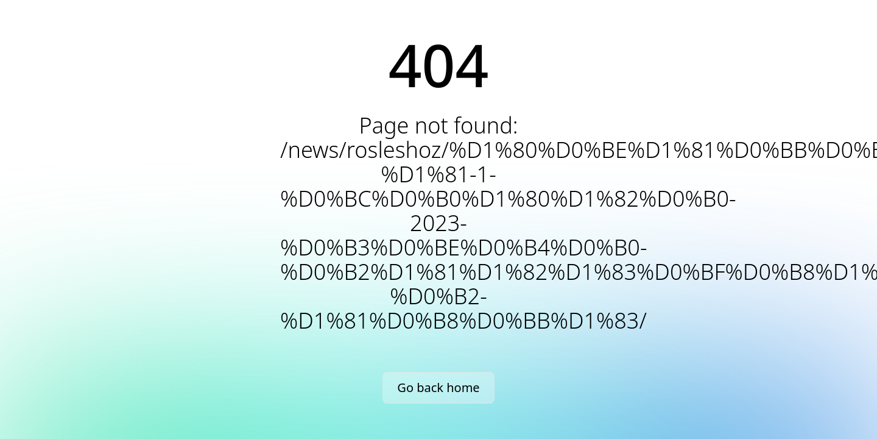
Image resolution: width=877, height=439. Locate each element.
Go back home (438, 387)
